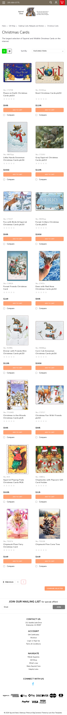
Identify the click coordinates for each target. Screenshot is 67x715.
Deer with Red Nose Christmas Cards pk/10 (45, 287)
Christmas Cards (52, 26)
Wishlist (33, 638)
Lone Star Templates (55, 713)
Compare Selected (55, 588)
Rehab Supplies (33, 657)
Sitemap (22, 713)
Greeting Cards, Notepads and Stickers (31, 26)
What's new (33, 663)
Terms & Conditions (33, 644)
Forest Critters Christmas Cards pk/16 (47, 223)
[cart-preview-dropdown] (61, 2)
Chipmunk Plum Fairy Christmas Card (13, 545)
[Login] (56, 3)
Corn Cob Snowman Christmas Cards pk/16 (45, 352)
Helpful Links (33, 669)
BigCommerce (36, 713)
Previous (7, 582)
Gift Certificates (33, 635)
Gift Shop (12, 26)
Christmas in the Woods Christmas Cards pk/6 (14, 416)
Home (4, 26)
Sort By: (24, 51)
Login (29, 641)
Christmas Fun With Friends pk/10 (48, 416)
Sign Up (37, 641)
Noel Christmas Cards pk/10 (48, 93)
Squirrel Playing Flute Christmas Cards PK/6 (13, 481)
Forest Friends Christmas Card (15, 287)
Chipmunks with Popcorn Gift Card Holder (49, 481)
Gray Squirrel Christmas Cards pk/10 (46, 158)
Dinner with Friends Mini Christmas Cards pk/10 (14, 352)
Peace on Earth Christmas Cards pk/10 (15, 94)
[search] (50, 3)
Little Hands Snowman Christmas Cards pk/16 (13, 158)
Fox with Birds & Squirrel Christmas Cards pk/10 (15, 223)
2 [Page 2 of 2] (23, 582)
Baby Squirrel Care (33, 666)
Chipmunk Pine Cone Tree (47, 544)
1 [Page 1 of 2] (17, 582)
